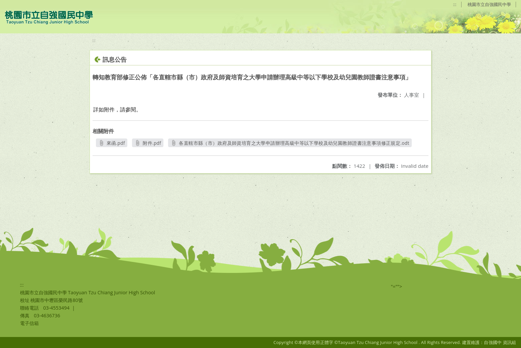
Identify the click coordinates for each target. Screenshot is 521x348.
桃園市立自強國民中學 (489, 4)
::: (455, 4)
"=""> (396, 286)
